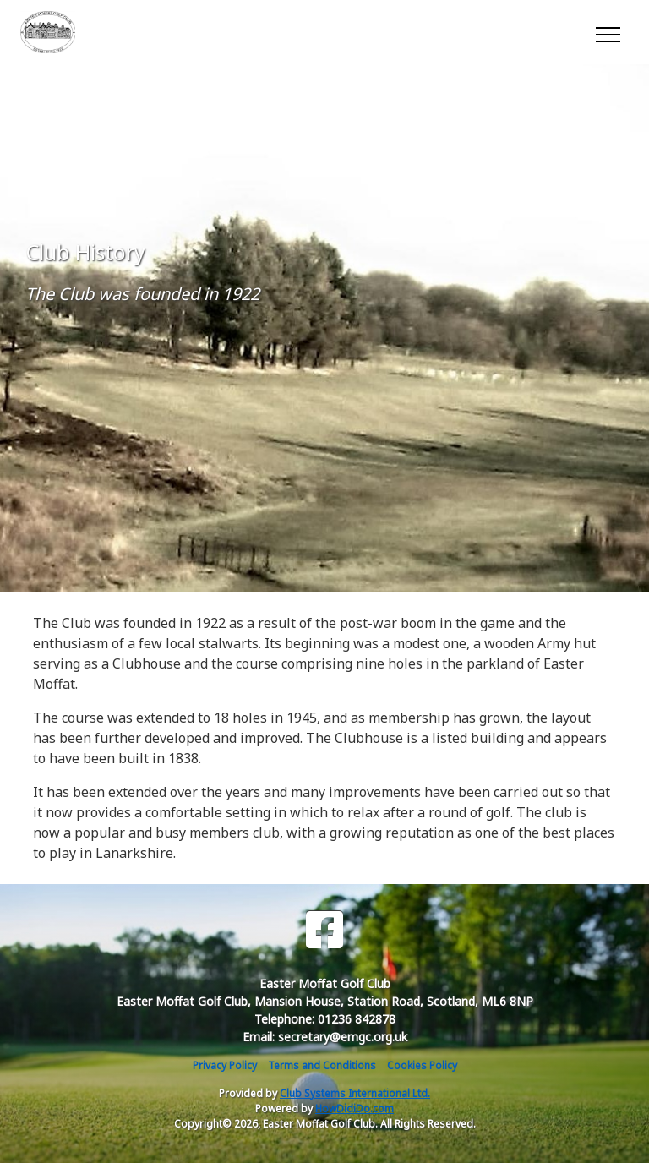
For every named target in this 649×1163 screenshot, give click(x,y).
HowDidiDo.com (354, 1108)
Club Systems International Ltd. (355, 1093)
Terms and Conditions (322, 1065)
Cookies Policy (422, 1065)
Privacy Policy (225, 1065)
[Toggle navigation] (607, 32)
